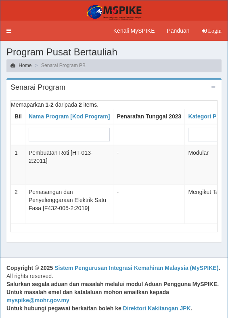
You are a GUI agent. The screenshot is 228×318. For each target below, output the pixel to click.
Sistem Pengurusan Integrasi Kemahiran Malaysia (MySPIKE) (136, 268)
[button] (8, 31)
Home (20, 65)
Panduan (178, 30)
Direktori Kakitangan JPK (157, 308)
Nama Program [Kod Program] (69, 116)
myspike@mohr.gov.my (37, 300)
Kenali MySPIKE (134, 30)
